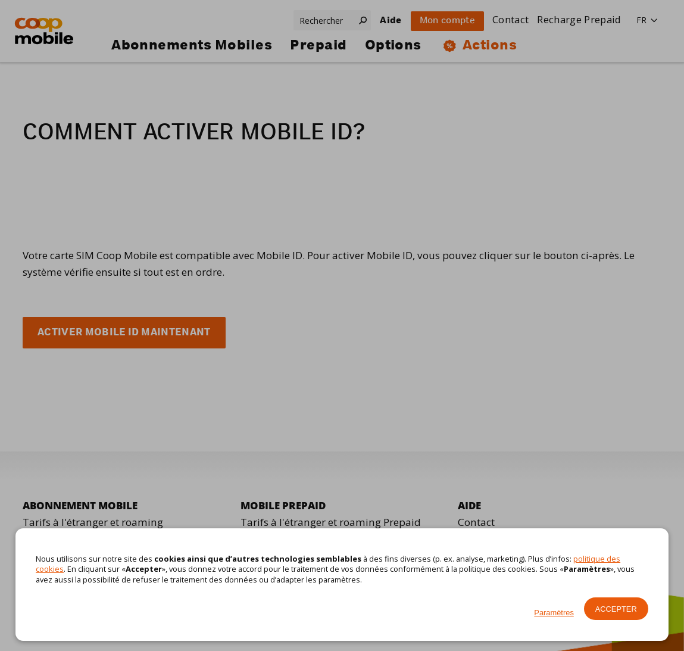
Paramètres (553, 612)
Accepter (616, 609)
